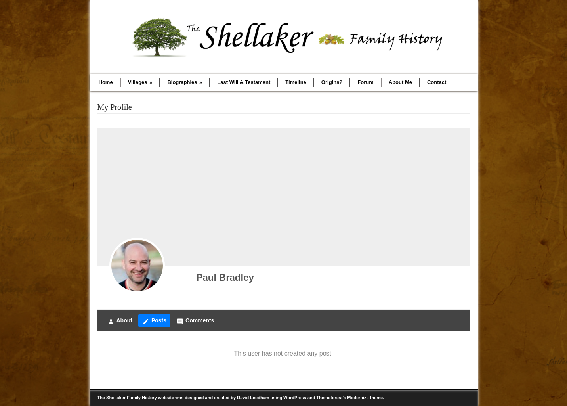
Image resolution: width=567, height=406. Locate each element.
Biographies (184, 82)
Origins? (331, 82)
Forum (365, 82)
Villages (140, 82)
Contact (436, 82)
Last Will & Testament (243, 82)
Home (106, 82)
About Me (400, 82)
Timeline (295, 82)
